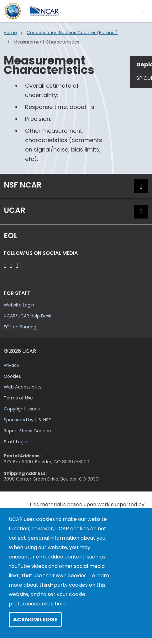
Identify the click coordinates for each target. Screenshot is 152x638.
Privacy (11, 365)
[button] (141, 186)
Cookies (12, 376)
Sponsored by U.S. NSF (27, 420)
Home (10, 32)
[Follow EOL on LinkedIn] (17, 265)
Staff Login (15, 442)
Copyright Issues (22, 409)
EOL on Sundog (20, 327)
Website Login (19, 305)
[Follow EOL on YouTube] (12, 265)
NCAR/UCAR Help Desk (27, 316)
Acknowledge (35, 619)
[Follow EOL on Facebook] (6, 265)
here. (61, 603)
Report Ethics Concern (28, 431)
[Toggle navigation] (143, 11)
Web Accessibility (23, 387)
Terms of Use (18, 398)
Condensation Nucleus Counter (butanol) (72, 32)
